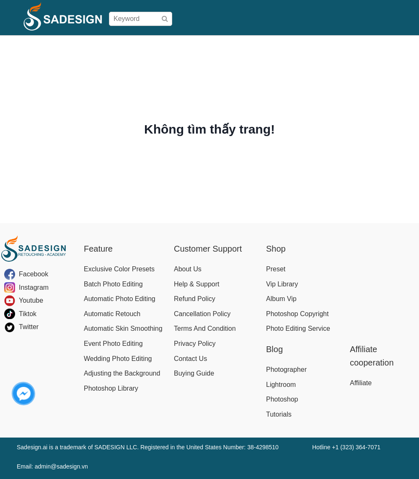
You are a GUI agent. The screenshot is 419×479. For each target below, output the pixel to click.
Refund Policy (194, 298)
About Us (188, 269)
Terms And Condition (205, 328)
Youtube (31, 300)
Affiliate (384, 43)
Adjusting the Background (122, 373)
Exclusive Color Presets (119, 269)
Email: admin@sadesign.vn (52, 466)
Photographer (286, 369)
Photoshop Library (111, 388)
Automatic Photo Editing (119, 298)
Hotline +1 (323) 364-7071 (346, 447)
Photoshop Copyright (297, 313)
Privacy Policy (195, 343)
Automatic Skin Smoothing (123, 328)
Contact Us (190, 358)
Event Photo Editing (113, 343)
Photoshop (282, 399)
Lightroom (281, 384)
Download (332, 43)
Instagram (34, 287)
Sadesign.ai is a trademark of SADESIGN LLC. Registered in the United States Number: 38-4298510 (148, 447)
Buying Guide (247, 43)
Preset (275, 269)
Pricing (210, 43)
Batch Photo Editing (113, 284)
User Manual (292, 43)
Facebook (33, 274)
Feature (98, 248)
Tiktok (27, 313)
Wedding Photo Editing (118, 358)
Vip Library (282, 284)
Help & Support (197, 284)
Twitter (29, 326)
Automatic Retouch (112, 313)
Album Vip (281, 298)
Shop (186, 43)
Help (360, 43)
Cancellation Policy (202, 313)
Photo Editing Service (298, 328)
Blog (407, 43)
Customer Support (208, 248)
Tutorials (279, 414)
